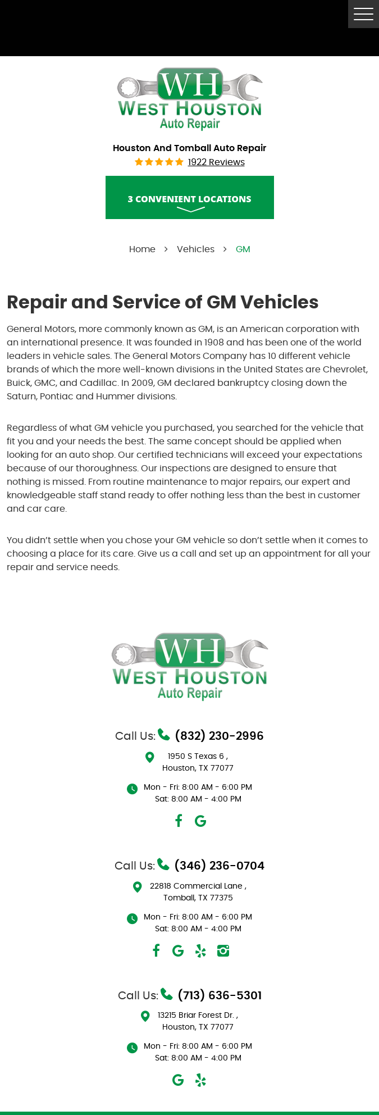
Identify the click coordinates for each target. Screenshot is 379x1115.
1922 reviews (216, 162)
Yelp (201, 951)
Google (201, 821)
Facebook (178, 821)
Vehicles (195, 249)
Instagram (223, 951)
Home (142, 249)
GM (243, 249)
